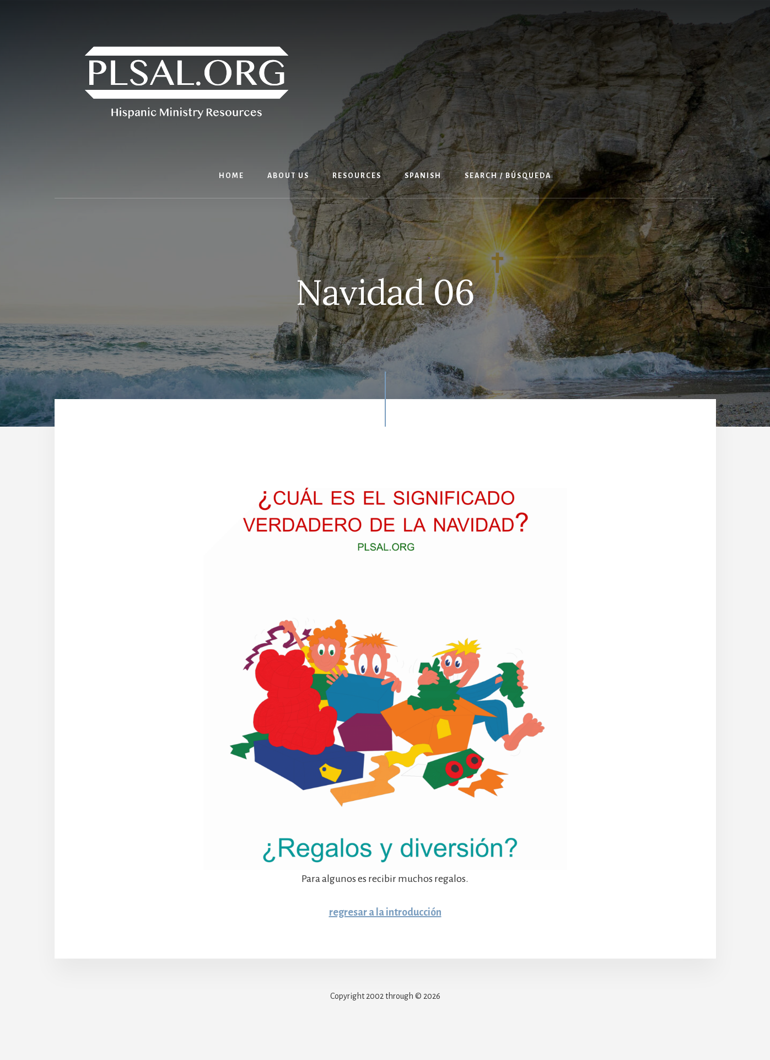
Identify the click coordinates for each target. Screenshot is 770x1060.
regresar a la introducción (385, 912)
